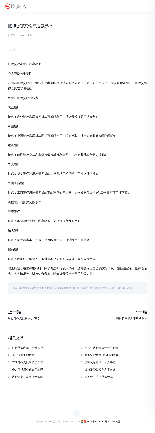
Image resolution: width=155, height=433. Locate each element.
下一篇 (140, 312)
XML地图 (115, 421)
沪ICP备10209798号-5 (97, 421)
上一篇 (14, 312)
